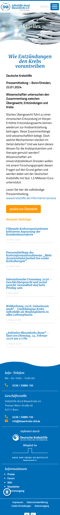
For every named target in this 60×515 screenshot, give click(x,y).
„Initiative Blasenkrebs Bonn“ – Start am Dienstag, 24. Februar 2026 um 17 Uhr (27, 335)
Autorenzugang (42, 506)
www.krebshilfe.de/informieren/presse (31, 198)
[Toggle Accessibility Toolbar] (7, 492)
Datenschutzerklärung (37, 503)
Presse (11, 474)
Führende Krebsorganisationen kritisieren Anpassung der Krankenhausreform (27, 231)
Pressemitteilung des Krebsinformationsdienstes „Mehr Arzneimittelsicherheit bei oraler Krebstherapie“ (29, 257)
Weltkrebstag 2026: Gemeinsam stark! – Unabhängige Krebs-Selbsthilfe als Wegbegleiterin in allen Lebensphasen (27, 310)
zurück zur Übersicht (23, 208)
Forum (10, 478)
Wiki (9, 482)
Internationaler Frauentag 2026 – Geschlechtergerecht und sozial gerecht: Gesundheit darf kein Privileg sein (29, 283)
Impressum (17, 503)
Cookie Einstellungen (21, 506)
